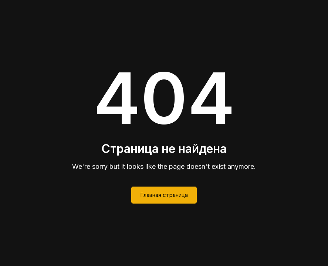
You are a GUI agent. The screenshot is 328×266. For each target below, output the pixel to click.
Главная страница (164, 194)
